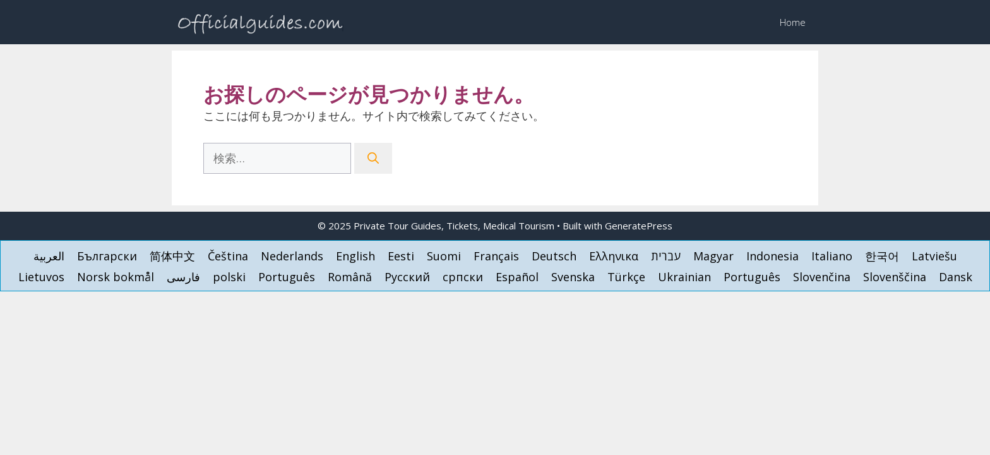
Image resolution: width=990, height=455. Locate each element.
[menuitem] (49, 255)
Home (793, 22)
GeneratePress (638, 225)
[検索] (373, 158)
